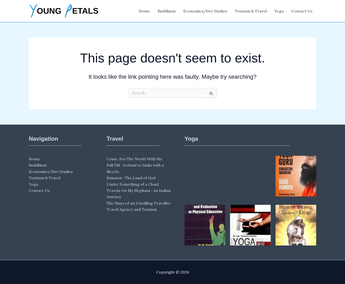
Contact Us (301, 11)
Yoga (279, 11)
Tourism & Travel (251, 11)
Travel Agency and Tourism (132, 209)
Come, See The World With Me (134, 158)
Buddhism (167, 11)
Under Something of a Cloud (133, 184)
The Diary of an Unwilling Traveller (139, 203)
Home (144, 11)
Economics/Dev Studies (205, 11)
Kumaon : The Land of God (131, 177)
